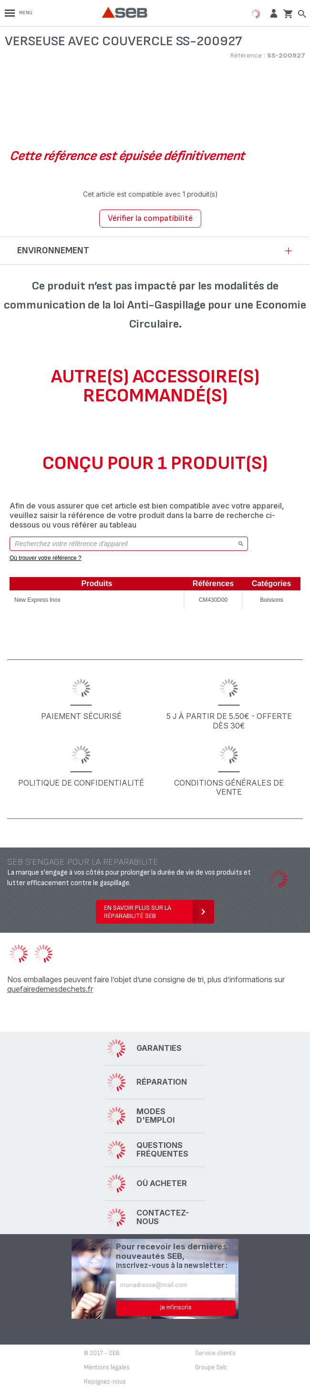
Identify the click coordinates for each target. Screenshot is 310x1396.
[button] (273, 13)
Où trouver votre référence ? (46, 558)
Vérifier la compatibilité (150, 218)
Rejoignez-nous (105, 1382)
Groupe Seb (211, 1367)
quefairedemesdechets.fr (50, 989)
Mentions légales (107, 1367)
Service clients (215, 1353)
